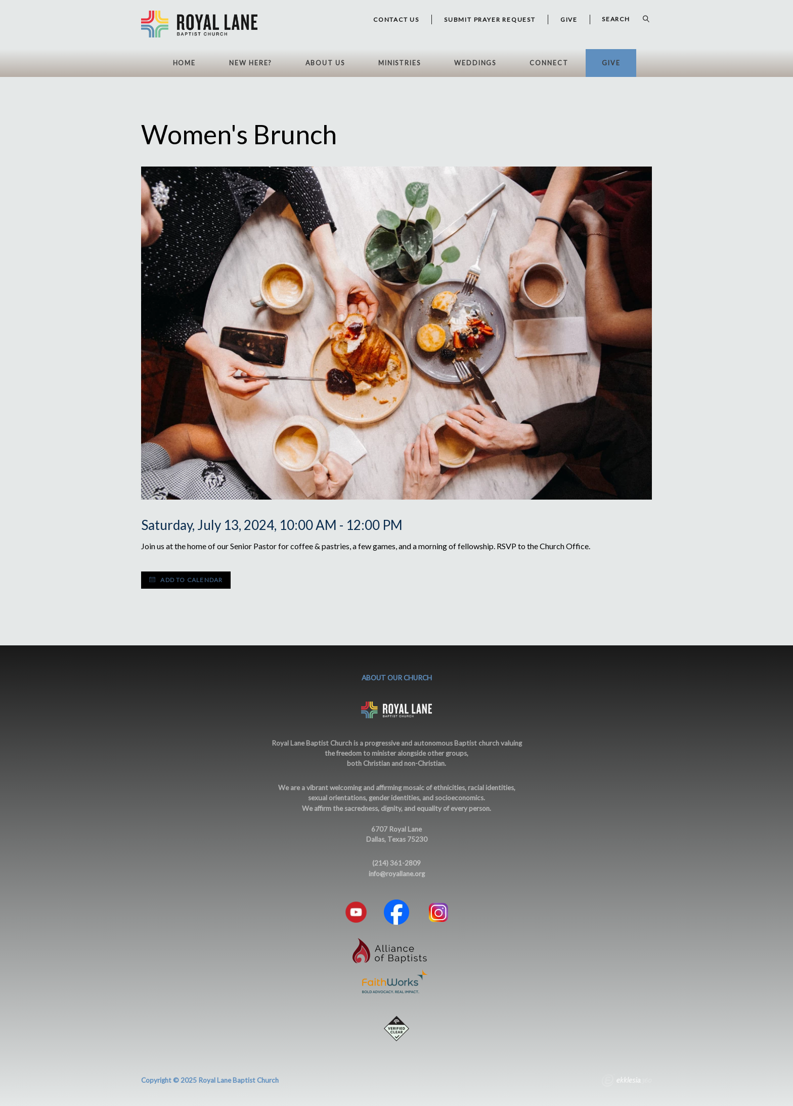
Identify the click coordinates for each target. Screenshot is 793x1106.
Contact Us (396, 19)
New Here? (250, 63)
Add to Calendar (186, 580)
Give (611, 63)
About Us (325, 63)
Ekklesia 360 (626, 1081)
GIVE (569, 19)
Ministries (399, 63)
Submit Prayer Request (490, 19)
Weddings (475, 63)
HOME (184, 63)
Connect (549, 63)
